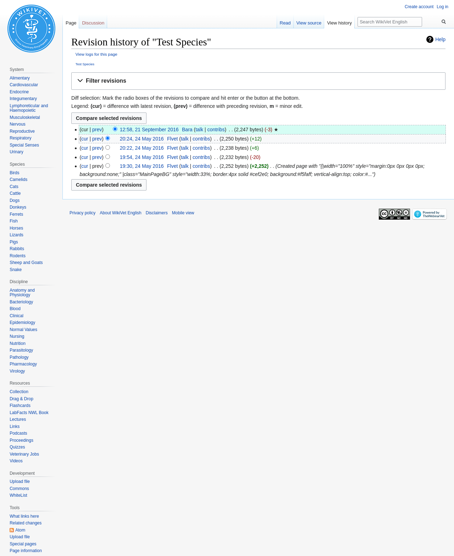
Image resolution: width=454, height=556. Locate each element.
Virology (17, 371)
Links (15, 426)
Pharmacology (23, 364)
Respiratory (20, 138)
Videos (16, 460)
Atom (20, 530)
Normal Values (23, 329)
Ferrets (16, 214)
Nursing (17, 336)
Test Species (85, 64)
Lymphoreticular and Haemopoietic (29, 108)
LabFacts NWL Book (29, 412)
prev (97, 129)
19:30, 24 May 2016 (142, 166)
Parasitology (21, 350)
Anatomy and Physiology (22, 293)
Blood (15, 308)
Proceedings (21, 440)
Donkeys (18, 207)
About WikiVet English (120, 212)
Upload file (20, 481)
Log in (442, 6)
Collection (19, 391)
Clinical (16, 315)
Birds (14, 172)
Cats (14, 186)
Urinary (16, 151)
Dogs (15, 200)
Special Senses (24, 145)
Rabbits (17, 248)
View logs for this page (96, 54)
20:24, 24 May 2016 (142, 139)
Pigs (14, 242)
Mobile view (183, 212)
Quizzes (17, 447)
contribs (216, 129)
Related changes (25, 523)
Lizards (16, 234)
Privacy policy (82, 212)
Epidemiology (22, 322)
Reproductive (22, 131)
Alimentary (20, 78)
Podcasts (18, 433)
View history (339, 23)
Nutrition (18, 343)
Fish (14, 221)
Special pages (23, 543)
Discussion (93, 23)
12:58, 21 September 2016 (149, 129)
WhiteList (18, 495)
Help (440, 39)
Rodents (18, 255)
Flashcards (20, 405)
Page (71, 23)
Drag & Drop (21, 398)
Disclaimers (157, 212)
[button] (258, 81)
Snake (16, 269)
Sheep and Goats (26, 262)
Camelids (18, 179)
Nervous (18, 124)
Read (285, 23)
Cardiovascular (24, 84)
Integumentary (23, 98)
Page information (26, 550)
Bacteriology (21, 301)
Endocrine (19, 91)
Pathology (19, 357)
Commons (19, 488)
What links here (24, 516)
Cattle (15, 193)
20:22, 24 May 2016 (142, 148)
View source (309, 23)
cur (84, 139)
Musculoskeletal (25, 117)
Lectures (18, 419)
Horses (16, 228)
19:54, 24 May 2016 (142, 157)
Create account (419, 6)
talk (199, 129)
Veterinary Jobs (24, 454)
